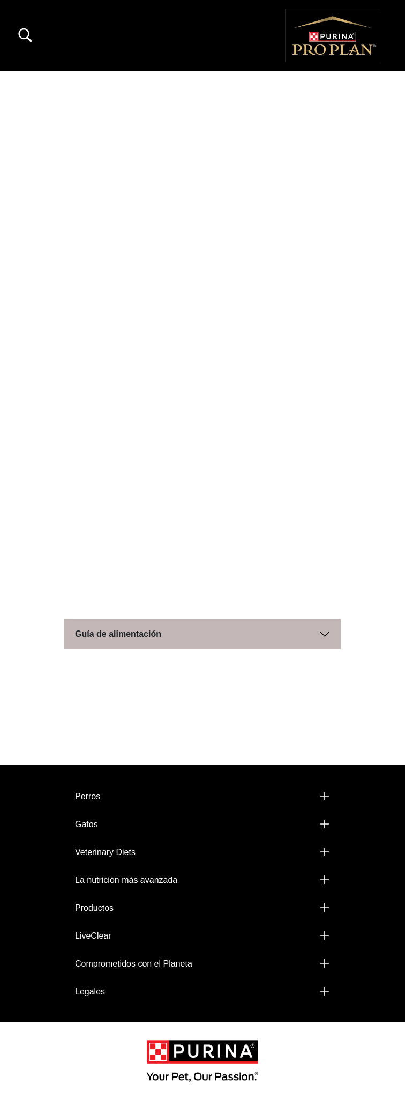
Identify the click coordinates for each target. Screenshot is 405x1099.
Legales (90, 991)
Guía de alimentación (118, 633)
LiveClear (93, 935)
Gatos (86, 824)
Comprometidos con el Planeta (133, 963)
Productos (94, 907)
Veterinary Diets (105, 852)
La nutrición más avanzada (126, 880)
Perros (87, 796)
